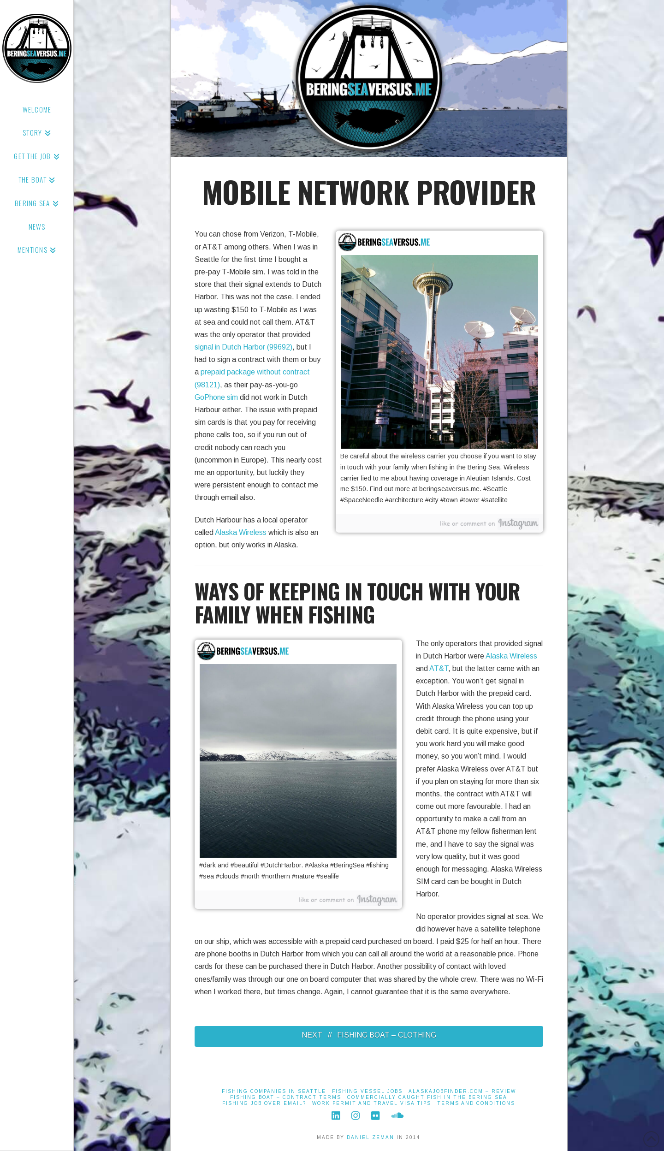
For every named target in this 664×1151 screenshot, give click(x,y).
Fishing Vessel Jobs (367, 1091)
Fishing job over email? (264, 1103)
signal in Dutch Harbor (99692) (243, 347)
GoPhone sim (216, 397)
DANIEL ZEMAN (370, 1137)
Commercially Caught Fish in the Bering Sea (427, 1097)
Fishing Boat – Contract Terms (285, 1097)
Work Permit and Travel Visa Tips (371, 1103)
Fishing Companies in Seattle (274, 1091)
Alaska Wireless (241, 532)
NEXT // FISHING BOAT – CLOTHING (369, 1035)
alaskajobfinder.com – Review (462, 1091)
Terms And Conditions (476, 1103)
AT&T (438, 668)
